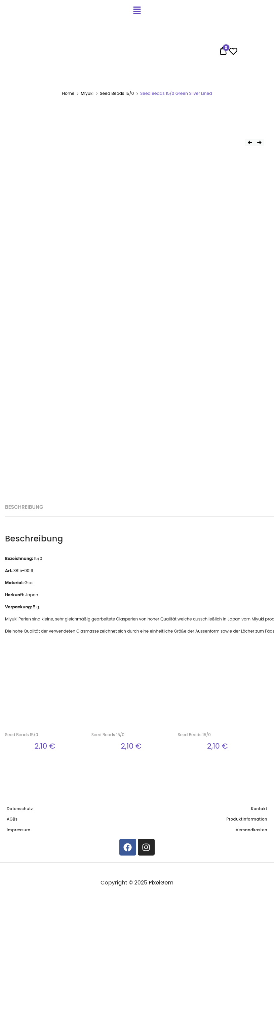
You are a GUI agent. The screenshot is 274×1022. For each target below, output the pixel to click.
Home (68, 93)
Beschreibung (24, 506)
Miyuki (87, 93)
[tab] (24, 507)
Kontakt (259, 808)
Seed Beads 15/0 (117, 93)
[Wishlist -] (233, 52)
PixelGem (161, 882)
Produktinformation (247, 819)
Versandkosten (251, 830)
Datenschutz (20, 808)
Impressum (19, 830)
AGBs (12, 819)
